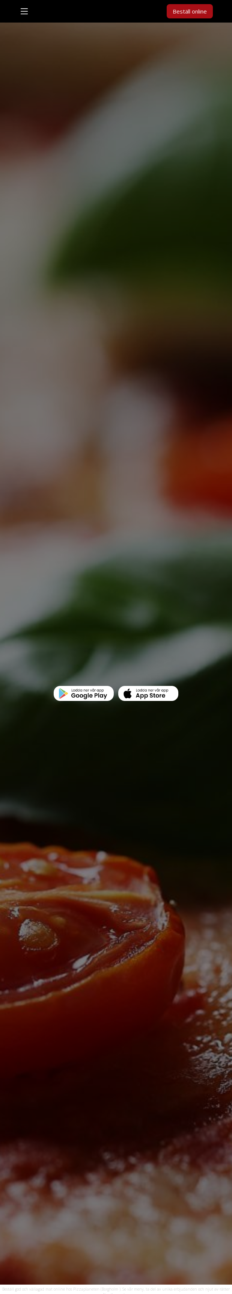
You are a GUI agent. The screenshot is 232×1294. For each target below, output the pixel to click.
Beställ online (190, 11)
